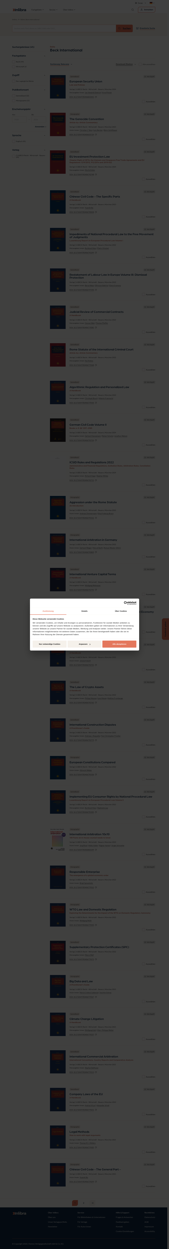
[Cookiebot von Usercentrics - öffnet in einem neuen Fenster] (125, 603)
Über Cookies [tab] (121, 611)
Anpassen (84, 644)
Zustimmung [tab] (48, 611)
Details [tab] (85, 611)
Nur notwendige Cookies (49, 644)
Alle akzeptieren (119, 644)
